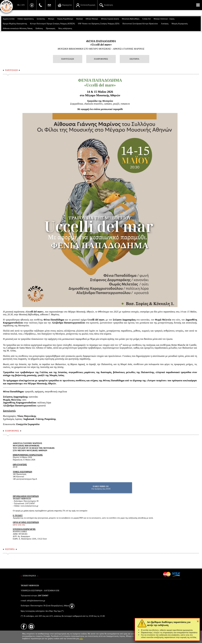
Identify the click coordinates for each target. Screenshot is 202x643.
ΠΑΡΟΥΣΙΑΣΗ (67, 59)
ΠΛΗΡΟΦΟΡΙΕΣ (101, 59)
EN (23, 5)
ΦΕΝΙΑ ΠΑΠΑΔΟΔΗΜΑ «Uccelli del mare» (101, 43)
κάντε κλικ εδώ (19, 525)
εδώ (81, 638)
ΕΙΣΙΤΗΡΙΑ (134, 59)
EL (18, 5)
